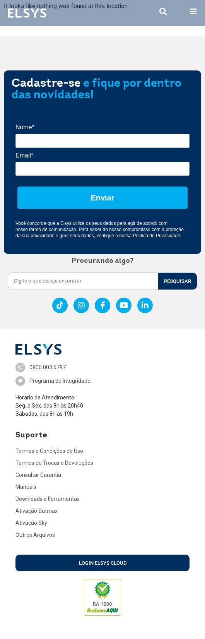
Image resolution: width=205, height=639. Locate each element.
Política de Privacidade (156, 235)
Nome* (24, 127)
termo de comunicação (52, 229)
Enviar (102, 198)
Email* (24, 155)
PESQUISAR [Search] (177, 281)
